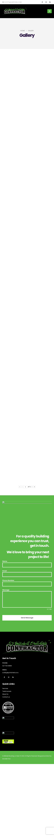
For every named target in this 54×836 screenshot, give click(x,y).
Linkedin (13, 677)
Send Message (27, 618)
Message (5, 590)
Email (5, 571)
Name (5, 561)
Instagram (8, 677)
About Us (5, 694)
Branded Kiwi (6, 759)
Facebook (4, 677)
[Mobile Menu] (49, 11)
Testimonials (6, 691)
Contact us (6, 697)
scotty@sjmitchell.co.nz (12, 2)
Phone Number (8, 580)
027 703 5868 (7, 666)
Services (5, 688)
